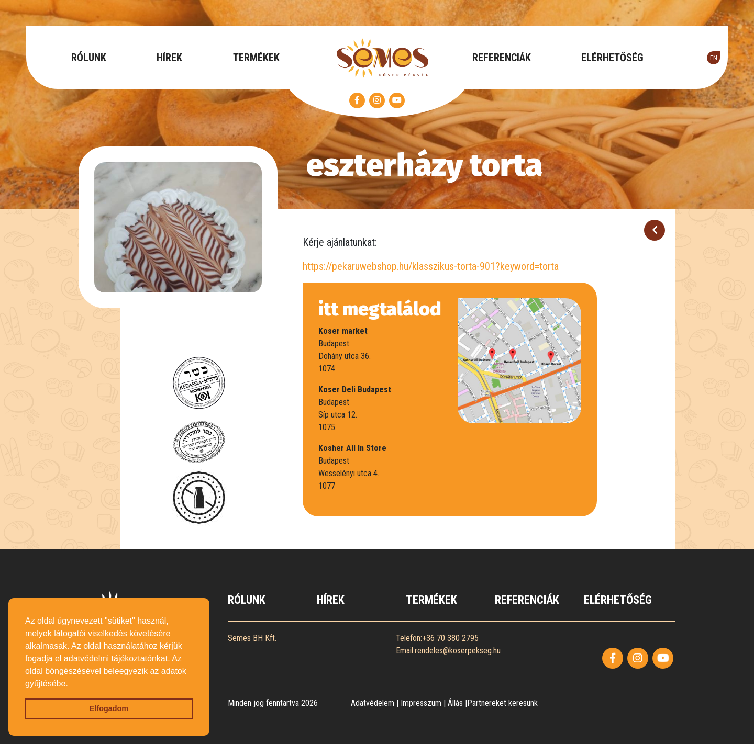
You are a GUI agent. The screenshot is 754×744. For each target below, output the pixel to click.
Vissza (654, 233)
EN (713, 58)
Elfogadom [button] (109, 708)
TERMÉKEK (256, 57)
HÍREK (169, 57)
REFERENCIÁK (501, 57)
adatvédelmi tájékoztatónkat (116, 658)
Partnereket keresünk (502, 703)
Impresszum (421, 703)
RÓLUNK (88, 57)
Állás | (457, 703)
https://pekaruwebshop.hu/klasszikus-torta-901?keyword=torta (431, 266)
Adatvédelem (372, 703)
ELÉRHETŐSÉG (612, 57)
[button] (71, 684)
